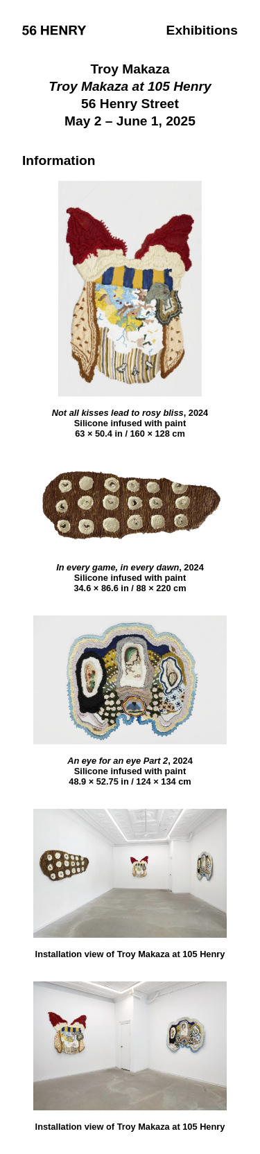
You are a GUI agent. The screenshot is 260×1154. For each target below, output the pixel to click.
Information (59, 160)
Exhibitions (202, 30)
